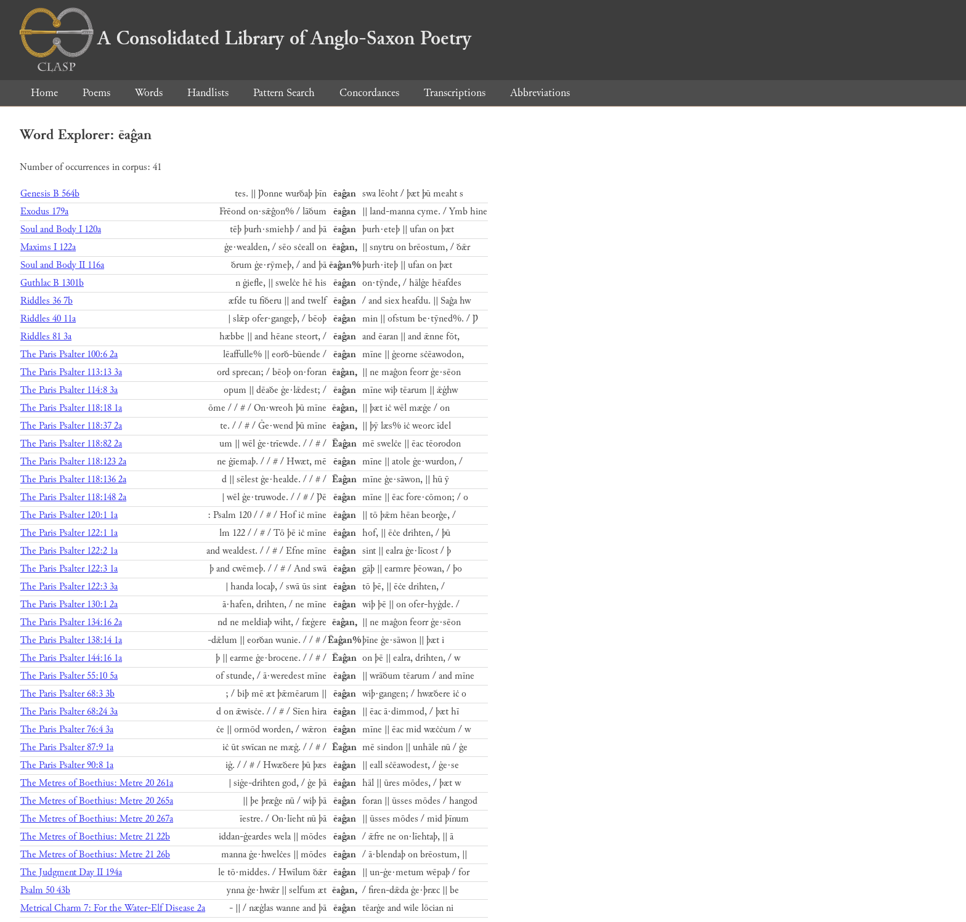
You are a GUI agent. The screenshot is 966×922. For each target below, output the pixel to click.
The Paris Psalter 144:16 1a (71, 658)
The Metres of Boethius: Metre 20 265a (96, 801)
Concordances (369, 92)
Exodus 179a (44, 211)
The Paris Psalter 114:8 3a (69, 390)
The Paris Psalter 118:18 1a (71, 408)
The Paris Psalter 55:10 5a (69, 676)
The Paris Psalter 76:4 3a (66, 729)
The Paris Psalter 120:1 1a (69, 515)
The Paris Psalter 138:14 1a (71, 640)
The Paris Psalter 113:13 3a (71, 372)
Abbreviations (540, 92)
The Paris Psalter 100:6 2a (69, 354)
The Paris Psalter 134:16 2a (71, 622)
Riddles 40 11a (48, 319)
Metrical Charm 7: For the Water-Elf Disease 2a (112, 908)
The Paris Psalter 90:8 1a (66, 765)
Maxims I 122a (48, 247)
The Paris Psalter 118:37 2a (71, 426)
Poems (96, 92)
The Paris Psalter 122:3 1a (69, 569)
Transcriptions (454, 92)
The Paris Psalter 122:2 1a (69, 551)
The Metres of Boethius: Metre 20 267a (96, 819)
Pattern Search (284, 92)
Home (44, 92)
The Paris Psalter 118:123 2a (73, 462)
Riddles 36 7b (46, 301)
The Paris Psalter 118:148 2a (73, 497)
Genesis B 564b (49, 194)
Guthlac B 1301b (52, 283)
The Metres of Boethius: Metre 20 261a (96, 783)
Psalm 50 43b (45, 890)
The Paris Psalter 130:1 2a (69, 604)
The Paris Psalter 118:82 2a (71, 444)
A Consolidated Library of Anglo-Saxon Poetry (245, 38)
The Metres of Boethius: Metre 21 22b (95, 837)
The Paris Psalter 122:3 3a (69, 587)
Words (149, 92)
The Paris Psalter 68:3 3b (67, 694)
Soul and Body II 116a (62, 265)
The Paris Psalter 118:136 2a (73, 479)
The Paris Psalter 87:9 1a (66, 747)
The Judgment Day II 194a (71, 872)
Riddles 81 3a (45, 337)
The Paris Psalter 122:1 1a (69, 533)
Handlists (208, 92)
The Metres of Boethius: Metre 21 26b (95, 854)
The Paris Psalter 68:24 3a (69, 712)
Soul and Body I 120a (60, 229)
